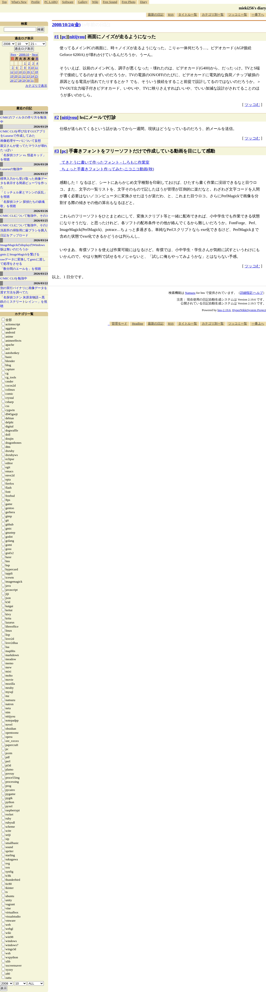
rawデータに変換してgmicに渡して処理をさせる (22, 261)
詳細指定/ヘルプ (251, 293)
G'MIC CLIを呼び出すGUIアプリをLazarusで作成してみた (22, 133)
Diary (143, 2)
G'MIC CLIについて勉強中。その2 (24, 225)
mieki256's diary (252, 8)
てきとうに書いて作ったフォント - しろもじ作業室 (105, 162)
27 (16, 80)
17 (32, 72)
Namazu (190, 293)
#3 (56, 151)
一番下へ (258, 14)
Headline (137, 323)
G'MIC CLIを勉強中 (13, 278)
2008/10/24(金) (66, 24)
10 (32, 67)
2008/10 (24, 54)
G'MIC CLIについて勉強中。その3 (24, 215)
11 (36, 67)
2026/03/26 (41, 211)
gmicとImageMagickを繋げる (19, 254)
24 (32, 76)
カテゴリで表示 (36, 85)
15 (24, 72)
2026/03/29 (41, 126)
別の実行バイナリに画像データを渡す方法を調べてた (23, 290)
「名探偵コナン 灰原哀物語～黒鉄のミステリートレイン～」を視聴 (23, 302)
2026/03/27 (41, 174)
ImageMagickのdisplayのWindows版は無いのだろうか (22, 247)
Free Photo (128, 2)
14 (20, 72)
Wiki (95, 2)
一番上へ (258, 323)
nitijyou (77, 36)
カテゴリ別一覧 (213, 14)
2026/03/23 (41, 273)
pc (64, 36)
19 (11, 76)
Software (67, 2)
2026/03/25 (41, 220)
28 (20, 80)
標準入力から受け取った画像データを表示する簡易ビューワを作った (23, 183)
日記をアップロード (14, 235)
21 (20, 76)
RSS (171, 14)
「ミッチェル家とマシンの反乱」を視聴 (23, 194)
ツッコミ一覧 (237, 14)
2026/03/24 (41, 240)
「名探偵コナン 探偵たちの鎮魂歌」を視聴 (22, 204)
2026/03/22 (41, 283)
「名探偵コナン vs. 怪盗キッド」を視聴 (23, 157)
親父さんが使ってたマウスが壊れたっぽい (23, 148)
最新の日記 (156, 14)
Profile (35, 2)
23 (28, 76)
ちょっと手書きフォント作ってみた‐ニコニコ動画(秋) (108, 169)
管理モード (119, 323)
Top (4, 2)
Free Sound (110, 2)
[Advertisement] (178, 340)
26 (11, 80)
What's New (18, 2)
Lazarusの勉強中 (11, 169)
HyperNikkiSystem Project (249, 310)
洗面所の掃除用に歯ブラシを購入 (23, 230)
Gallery (83, 2)
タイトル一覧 (187, 14)
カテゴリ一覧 (24, 314)
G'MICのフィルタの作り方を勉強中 (23, 119)
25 (36, 76)
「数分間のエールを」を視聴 (20, 269)
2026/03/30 (41, 112)
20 (16, 76)
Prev (13, 54)
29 (24, 80)
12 (11, 72)
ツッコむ (252, 105)
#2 (56, 117)
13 (16, 72)
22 (24, 76)
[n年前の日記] (96, 24)
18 (36, 72)
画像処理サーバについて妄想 (20, 140)
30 (28, 80)
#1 (56, 36)
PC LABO (51, 2)
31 (32, 80)
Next (35, 54)
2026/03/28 (41, 164)
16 (28, 72)
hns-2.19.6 (224, 310)
